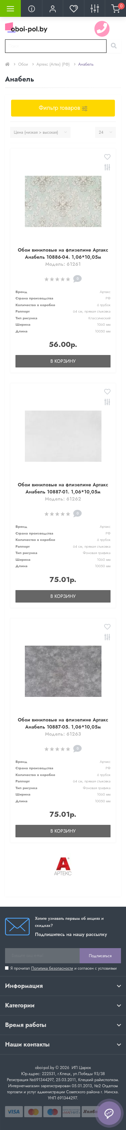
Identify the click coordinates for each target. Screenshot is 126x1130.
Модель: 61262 (63, 498)
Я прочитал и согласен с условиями (63, 968)
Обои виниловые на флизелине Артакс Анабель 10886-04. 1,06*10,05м (63, 253)
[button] (52, 8)
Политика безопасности (52, 968)
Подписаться (100, 956)
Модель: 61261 (63, 264)
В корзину (63, 361)
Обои (23, 64)
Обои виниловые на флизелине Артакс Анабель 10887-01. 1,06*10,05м (63, 488)
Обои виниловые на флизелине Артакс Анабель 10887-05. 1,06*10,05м (63, 723)
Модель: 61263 (63, 734)
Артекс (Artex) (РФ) (53, 64)
